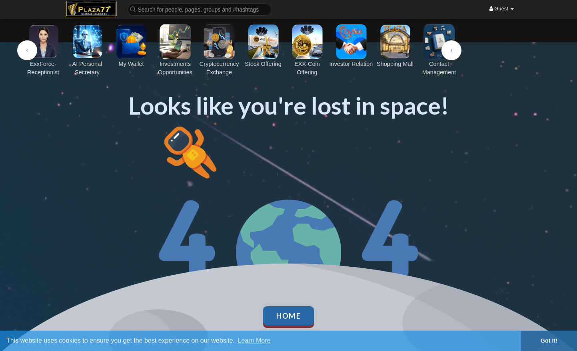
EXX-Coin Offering (307, 49)
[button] (199, 9)
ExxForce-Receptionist (43, 49)
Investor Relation (351, 45)
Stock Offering (263, 45)
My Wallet (131, 45)
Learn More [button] (254, 340)
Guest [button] (501, 9)
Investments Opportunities (175, 49)
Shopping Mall (395, 45)
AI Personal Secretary (87, 49)
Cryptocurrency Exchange (219, 49)
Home (288, 315)
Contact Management (439, 49)
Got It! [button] (549, 340)
